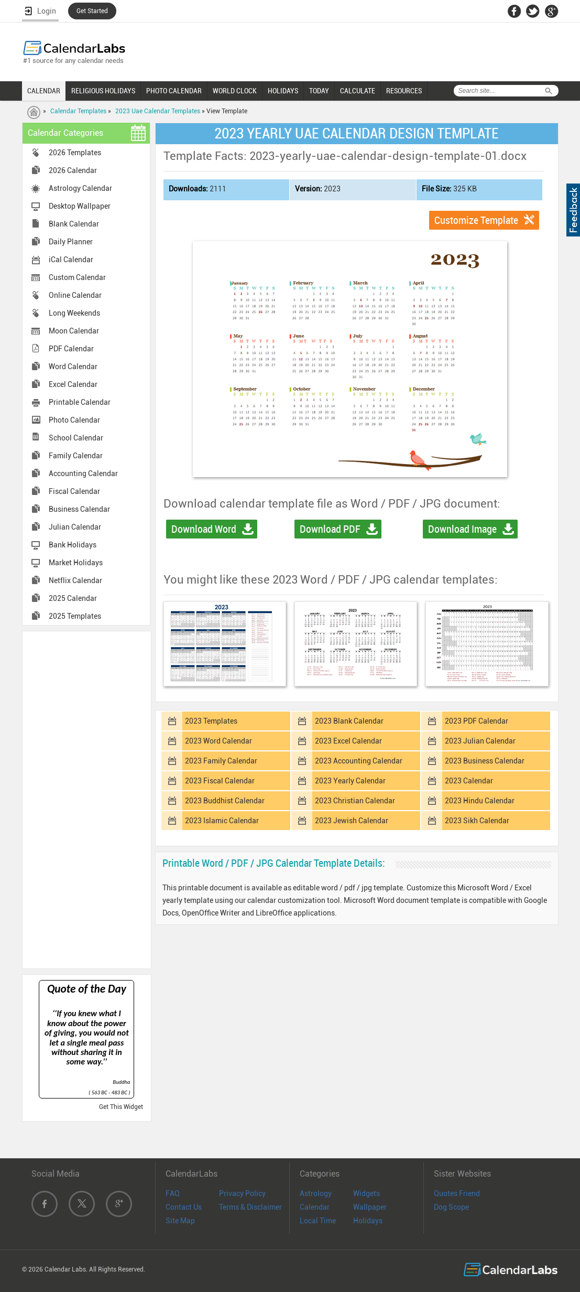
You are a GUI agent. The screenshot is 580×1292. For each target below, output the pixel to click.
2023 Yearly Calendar (350, 781)
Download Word (203, 529)
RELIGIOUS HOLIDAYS (103, 91)
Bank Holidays (72, 545)
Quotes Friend (457, 1193)
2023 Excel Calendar (348, 741)
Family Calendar (76, 455)
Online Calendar (75, 295)
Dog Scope (451, 1207)
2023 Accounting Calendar (358, 761)
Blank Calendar (74, 224)
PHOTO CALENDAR (174, 91)
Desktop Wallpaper (80, 206)
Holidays (367, 1220)
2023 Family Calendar (221, 761)
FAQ (173, 1193)
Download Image (462, 529)
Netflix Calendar (75, 580)
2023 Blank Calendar (349, 721)
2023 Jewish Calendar (351, 820)
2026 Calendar (73, 170)
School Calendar (76, 438)
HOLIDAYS (283, 91)
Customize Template (476, 220)
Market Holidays (76, 562)
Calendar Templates (78, 111)
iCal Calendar (71, 259)
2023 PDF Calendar (476, 721)
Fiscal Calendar (74, 491)
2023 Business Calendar (484, 761)
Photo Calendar (74, 420)
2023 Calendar (469, 781)
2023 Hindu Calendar (480, 800)
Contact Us (184, 1207)
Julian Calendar (75, 527)
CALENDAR (43, 91)
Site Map (180, 1220)
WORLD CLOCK (235, 91)
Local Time (318, 1220)
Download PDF (330, 529)
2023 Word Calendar (218, 741)
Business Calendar (79, 509)
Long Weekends (74, 313)
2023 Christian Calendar (355, 800)
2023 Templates (211, 721)
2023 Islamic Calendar (222, 820)
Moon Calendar (74, 331)
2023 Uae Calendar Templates (157, 111)
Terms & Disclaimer (250, 1207)
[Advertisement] (86, 799)
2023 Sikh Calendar (477, 820)
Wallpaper (370, 1207)
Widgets (366, 1193)
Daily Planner (71, 242)
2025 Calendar (73, 598)
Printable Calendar (80, 402)
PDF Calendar (71, 348)
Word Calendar (73, 366)
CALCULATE (357, 91)
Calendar (315, 1207)
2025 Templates (75, 616)
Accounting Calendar (83, 473)
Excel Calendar (73, 384)
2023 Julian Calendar (480, 741)
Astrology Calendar (80, 188)
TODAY (319, 91)
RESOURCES (404, 91)
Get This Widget (121, 1107)
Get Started (92, 11)
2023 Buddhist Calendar (225, 800)
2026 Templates (75, 152)
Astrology (316, 1193)
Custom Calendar (77, 277)
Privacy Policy (242, 1193)
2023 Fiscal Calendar (220, 781)
